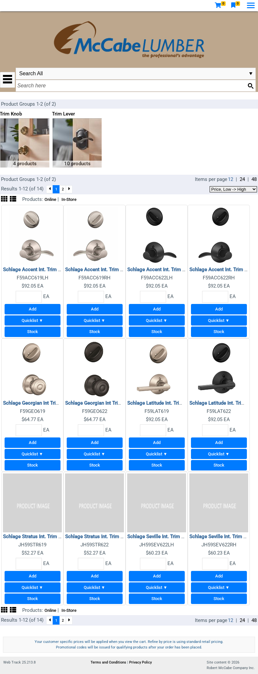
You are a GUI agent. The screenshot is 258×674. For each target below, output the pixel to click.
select (250, 73)
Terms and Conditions (109, 662)
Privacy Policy (140, 662)
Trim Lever (63, 114)
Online (50, 199)
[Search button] (250, 86)
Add (32, 309)
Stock (32, 331)
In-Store (69, 199)
